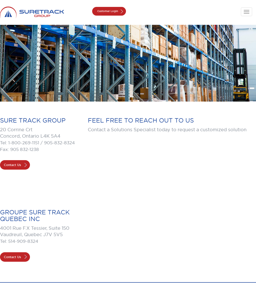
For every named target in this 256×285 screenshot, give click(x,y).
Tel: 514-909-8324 (19, 241)
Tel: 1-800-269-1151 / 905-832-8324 (37, 142)
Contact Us (12, 165)
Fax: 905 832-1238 (19, 149)
